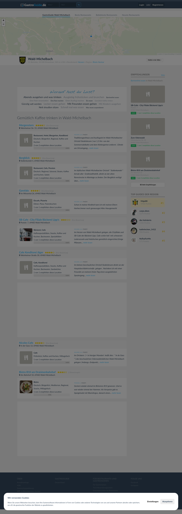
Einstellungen (152, 501)
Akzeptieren (167, 501)
